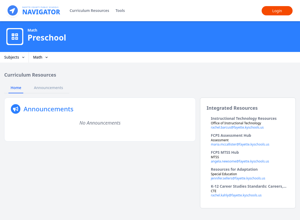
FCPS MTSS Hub (225, 152)
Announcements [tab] (48, 87)
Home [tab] (16, 87)
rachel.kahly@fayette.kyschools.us (236, 195)
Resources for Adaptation (234, 169)
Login (277, 10)
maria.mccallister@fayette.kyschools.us (240, 144)
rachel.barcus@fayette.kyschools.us (237, 127)
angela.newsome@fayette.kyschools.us (240, 161)
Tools (120, 10)
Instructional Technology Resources (244, 118)
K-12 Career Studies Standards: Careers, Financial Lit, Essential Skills (247, 186)
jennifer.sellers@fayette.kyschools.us (238, 178)
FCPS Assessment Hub (231, 135)
